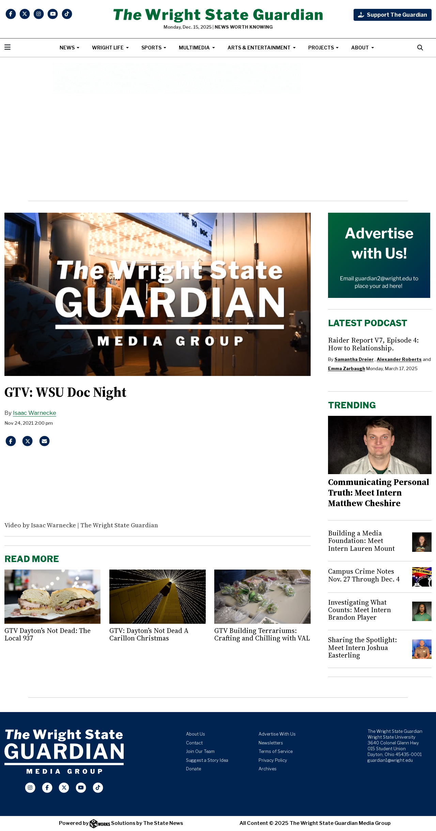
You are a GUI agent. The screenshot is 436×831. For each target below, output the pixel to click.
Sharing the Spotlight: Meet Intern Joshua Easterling (362, 647)
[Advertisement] (218, 147)
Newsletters (271, 742)
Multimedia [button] (195, 47)
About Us (195, 734)
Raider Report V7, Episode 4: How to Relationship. (373, 343)
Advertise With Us (277, 734)
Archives (268, 768)
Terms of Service (276, 751)
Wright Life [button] (108, 47)
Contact (194, 742)
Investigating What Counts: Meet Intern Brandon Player (359, 610)
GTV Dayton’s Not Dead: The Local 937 (47, 634)
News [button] (68, 47)
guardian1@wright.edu (390, 760)
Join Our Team (200, 751)
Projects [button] (321, 47)
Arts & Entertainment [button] (260, 47)
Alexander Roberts (399, 359)
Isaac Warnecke (34, 412)
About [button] (360, 47)
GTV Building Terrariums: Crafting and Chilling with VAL (262, 634)
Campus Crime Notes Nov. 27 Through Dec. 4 (364, 575)
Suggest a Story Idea (207, 760)
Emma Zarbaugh (346, 368)
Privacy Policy (273, 760)
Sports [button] (151, 47)
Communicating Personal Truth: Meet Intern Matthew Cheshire (378, 492)
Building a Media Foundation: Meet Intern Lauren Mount (361, 540)
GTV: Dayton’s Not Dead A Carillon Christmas (148, 634)
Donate (193, 768)
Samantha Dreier (354, 359)
